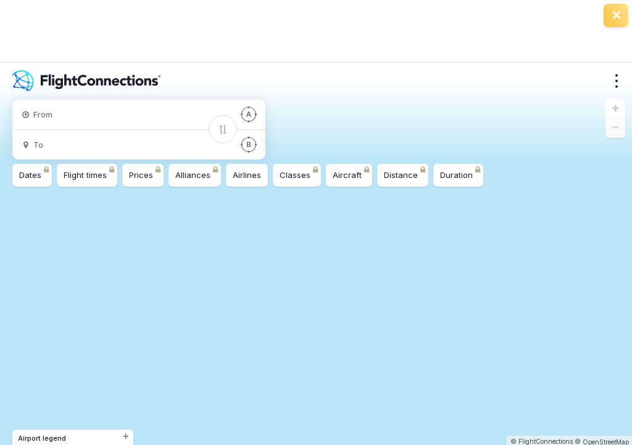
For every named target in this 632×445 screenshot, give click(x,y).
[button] (615, 109)
